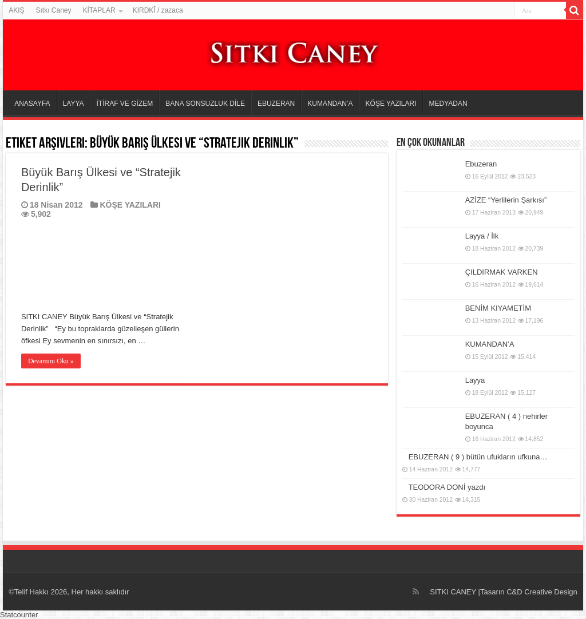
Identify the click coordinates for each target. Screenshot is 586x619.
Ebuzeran (481, 164)
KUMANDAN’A (330, 104)
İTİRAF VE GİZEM (125, 104)
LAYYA (73, 104)
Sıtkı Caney (53, 10)
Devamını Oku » (51, 361)
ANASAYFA (32, 104)
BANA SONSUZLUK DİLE (205, 104)
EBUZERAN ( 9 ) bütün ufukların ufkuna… (478, 457)
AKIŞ (16, 10)
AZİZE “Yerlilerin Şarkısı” (506, 200)
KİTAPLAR (99, 10)
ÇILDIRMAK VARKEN (501, 272)
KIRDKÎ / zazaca (158, 10)
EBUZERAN (276, 104)
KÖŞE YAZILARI (391, 104)
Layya (475, 380)
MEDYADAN (448, 104)
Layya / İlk (482, 236)
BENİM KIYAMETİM (498, 308)
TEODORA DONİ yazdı (447, 487)
